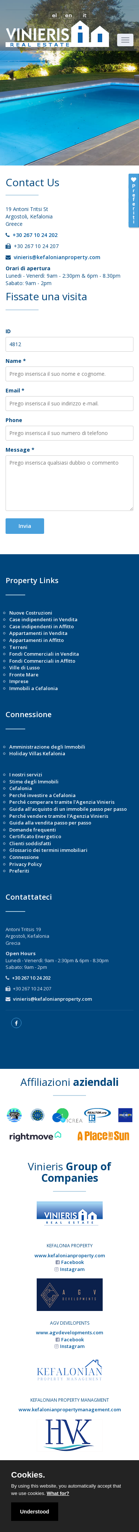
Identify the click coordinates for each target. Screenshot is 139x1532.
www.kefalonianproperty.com (69, 1255)
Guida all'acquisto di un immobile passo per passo (68, 809)
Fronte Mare (24, 674)
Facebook (72, 1262)
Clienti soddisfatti (30, 843)
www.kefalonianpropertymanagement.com (70, 1409)
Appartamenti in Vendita (38, 633)
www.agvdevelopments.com (69, 1332)
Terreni (18, 647)
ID (8, 331)
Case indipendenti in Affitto (41, 626)
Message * (20, 449)
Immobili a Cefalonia (33, 688)
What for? (58, 1493)
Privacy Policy (25, 864)
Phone (14, 420)
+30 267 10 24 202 (35, 234)
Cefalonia (20, 788)
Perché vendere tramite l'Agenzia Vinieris (58, 816)
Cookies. (28, 1475)
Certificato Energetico (35, 836)
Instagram (72, 1269)
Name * (16, 360)
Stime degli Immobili (34, 781)
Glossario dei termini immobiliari (48, 850)
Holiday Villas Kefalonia (37, 753)
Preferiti (19, 870)
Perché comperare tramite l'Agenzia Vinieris (62, 802)
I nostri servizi (25, 774)
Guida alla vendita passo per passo (50, 822)
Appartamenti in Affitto (36, 640)
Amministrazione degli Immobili (47, 746)
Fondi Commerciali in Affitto (42, 661)
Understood (34, 1512)
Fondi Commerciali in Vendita (44, 653)
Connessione (24, 857)
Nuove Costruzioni (30, 612)
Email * (15, 390)
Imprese (19, 681)
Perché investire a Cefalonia (42, 795)
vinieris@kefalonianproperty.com (57, 257)
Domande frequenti (32, 829)
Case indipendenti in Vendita (43, 619)
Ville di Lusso (24, 667)
